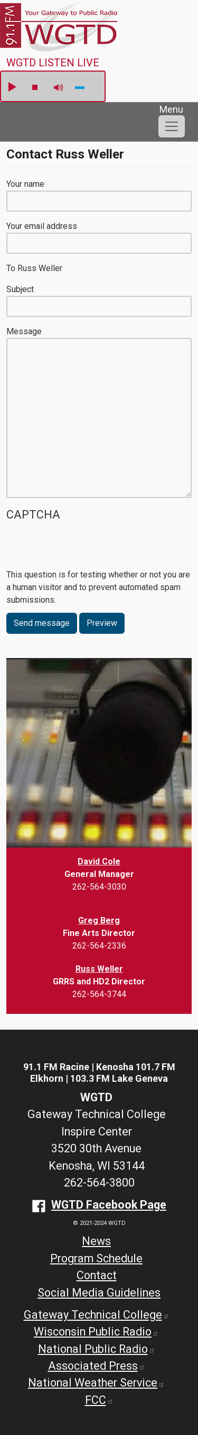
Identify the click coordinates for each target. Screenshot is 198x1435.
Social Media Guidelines (99, 1292)
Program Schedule (96, 1258)
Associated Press (96, 1365)
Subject (20, 289)
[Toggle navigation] (171, 126)
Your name (25, 184)
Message (24, 331)
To (10, 268)
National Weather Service (96, 1382)
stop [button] (34, 87)
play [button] (11, 87)
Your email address (41, 226)
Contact (97, 1275)
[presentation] (86, 548)
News (96, 1241)
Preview (102, 623)
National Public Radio (96, 1349)
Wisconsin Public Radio (96, 1331)
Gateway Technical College (96, 1314)
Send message (42, 623)
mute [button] (58, 88)
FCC (99, 1400)
